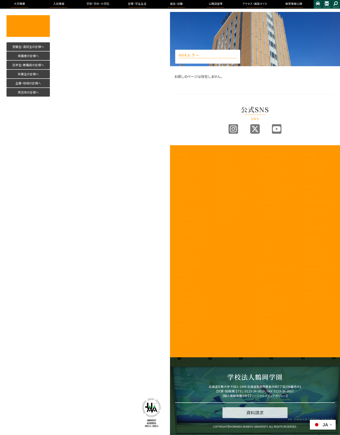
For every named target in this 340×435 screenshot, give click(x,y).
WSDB (264, 296)
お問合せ (326, 4)
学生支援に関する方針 (189, 219)
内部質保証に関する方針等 (191, 226)
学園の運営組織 (185, 194)
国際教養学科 (271, 164)
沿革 (178, 189)
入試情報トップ (227, 159)
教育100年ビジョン (186, 169)
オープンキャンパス (229, 169)
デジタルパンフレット (230, 209)
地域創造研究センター (189, 260)
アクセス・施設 (311, 278)
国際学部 (266, 159)
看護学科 (275, 183)
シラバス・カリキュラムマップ (276, 303)
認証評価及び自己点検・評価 (191, 234)
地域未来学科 (271, 218)
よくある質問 (225, 219)
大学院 (264, 266)
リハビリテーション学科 (277, 188)
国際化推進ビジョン (187, 325)
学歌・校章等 (183, 199)
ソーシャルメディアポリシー (268, 396)
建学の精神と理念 (186, 164)
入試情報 (224, 154)
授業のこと (267, 291)
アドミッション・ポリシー (317, 283)
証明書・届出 (268, 319)
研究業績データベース (188, 330)
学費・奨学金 (268, 338)
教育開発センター (186, 241)
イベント (308, 196)
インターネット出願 (229, 204)
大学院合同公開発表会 (317, 201)
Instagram (233, 129)
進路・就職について (315, 164)
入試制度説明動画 (229, 174)
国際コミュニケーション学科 (277, 171)
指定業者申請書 (313, 228)
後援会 (179, 289)
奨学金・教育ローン (229, 214)
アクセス (318, 4)
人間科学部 (267, 203)
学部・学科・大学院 (272, 154)
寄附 (178, 335)
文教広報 (180, 275)
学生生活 (266, 324)
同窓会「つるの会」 (186, 294)
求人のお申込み (313, 174)
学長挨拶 (180, 159)
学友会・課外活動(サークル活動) (276, 331)
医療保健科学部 (270, 178)
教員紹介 (180, 204)
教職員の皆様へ (185, 284)
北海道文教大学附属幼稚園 (191, 310)
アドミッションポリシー (231, 184)
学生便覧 (266, 314)
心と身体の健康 (270, 343)
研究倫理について (186, 340)
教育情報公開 (312, 239)
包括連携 (180, 270)
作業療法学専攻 (276, 198)
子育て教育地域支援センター (191, 248)
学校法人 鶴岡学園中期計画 (319, 299)
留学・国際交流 (269, 348)
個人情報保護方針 (236, 396)
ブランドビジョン (227, 179)
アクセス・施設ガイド (316, 213)
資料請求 (223, 194)
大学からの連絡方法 (272, 310)
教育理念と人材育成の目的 (276, 272)
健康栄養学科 (271, 208)
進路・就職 (310, 154)
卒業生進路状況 (313, 169)
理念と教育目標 (312, 254)
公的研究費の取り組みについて (191, 319)
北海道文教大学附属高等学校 (191, 301)
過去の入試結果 (227, 189)
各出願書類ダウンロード (232, 199)
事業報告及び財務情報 (189, 209)
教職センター (183, 255)
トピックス (309, 159)
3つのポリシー (184, 179)
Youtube (276, 129)
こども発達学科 (272, 213)
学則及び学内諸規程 (188, 265)
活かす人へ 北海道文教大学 (28, 26)
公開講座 (180, 279)
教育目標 (180, 174)
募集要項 (223, 164)
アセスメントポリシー (188, 184)
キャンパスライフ (271, 286)
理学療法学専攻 (276, 193)
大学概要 (181, 154)
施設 (306, 223)
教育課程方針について (189, 214)
